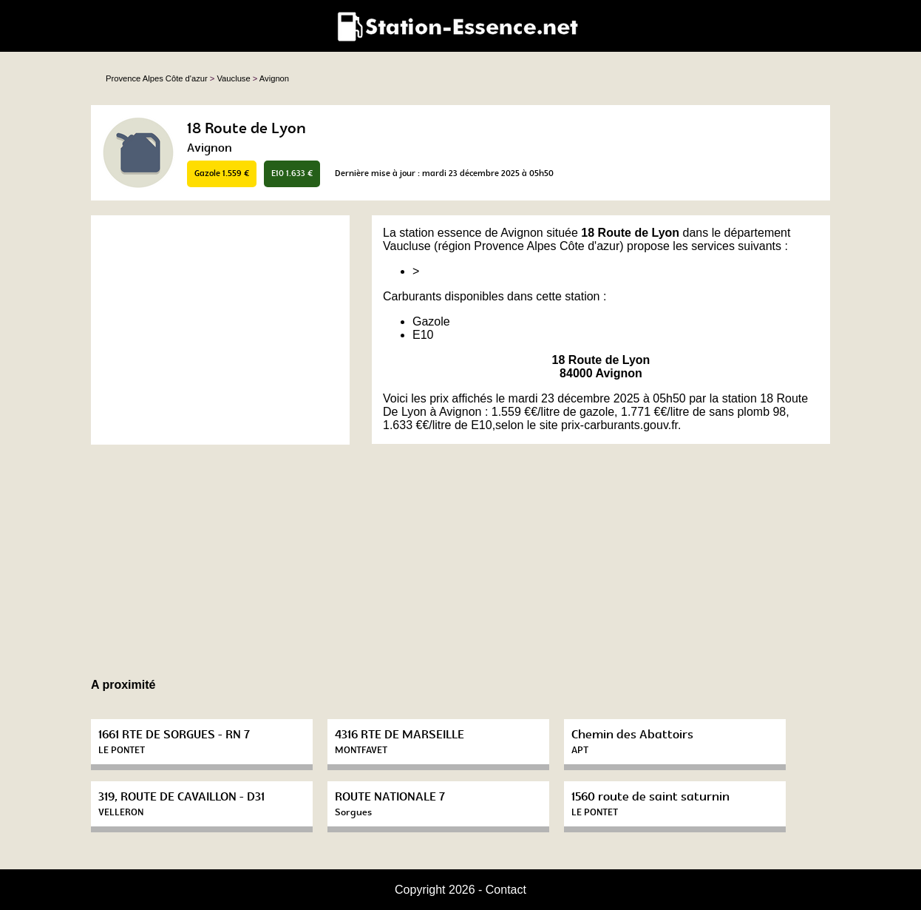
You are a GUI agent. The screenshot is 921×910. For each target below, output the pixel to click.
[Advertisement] (220, 330)
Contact (506, 889)
